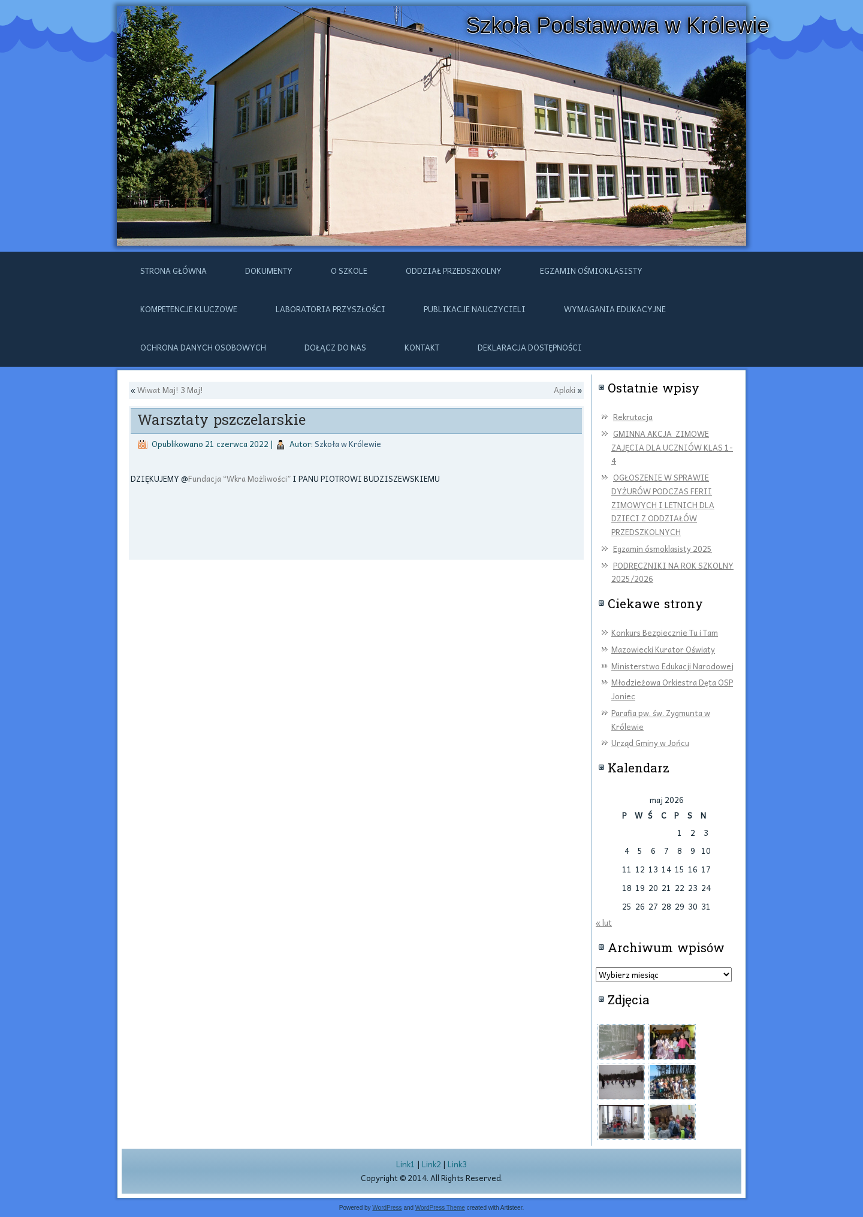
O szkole (349, 270)
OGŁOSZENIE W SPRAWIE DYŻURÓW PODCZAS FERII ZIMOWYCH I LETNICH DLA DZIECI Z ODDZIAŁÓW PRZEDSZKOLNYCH (662, 504)
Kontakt (422, 347)
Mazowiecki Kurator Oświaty (663, 649)
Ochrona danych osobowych (203, 347)
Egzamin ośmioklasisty (591, 270)
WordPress (387, 1207)
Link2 (431, 1164)
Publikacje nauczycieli (475, 309)
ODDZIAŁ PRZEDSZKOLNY (454, 270)
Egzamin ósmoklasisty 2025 (662, 548)
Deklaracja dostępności (530, 347)
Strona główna (173, 270)
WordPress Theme (440, 1207)
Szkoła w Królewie (348, 443)
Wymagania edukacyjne (615, 309)
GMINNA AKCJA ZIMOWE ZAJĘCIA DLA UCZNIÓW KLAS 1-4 (672, 447)
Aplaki (564, 389)
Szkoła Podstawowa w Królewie (617, 25)
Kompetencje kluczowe (188, 309)
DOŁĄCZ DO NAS (335, 347)
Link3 (457, 1164)
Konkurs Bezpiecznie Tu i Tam (664, 632)
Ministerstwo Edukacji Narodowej (672, 666)
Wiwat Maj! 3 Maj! (170, 389)
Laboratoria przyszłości (330, 309)
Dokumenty (268, 270)
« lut (604, 922)
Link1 (405, 1164)
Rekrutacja (633, 416)
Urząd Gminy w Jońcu (650, 742)
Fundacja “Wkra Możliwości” (239, 478)
